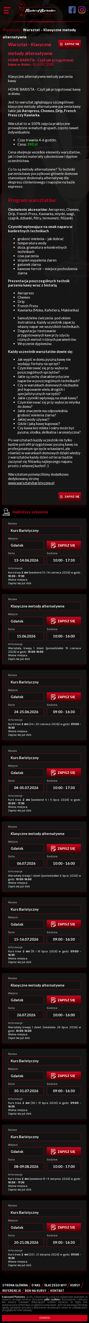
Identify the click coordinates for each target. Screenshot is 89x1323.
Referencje (11, 1291)
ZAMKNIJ (44, 1318)
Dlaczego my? (55, 1285)
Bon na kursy (35, 1291)
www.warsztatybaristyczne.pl (31, 483)
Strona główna (15, 1285)
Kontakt (57, 1291)
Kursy (75, 1285)
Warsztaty (11, 30)
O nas (36, 1285)
